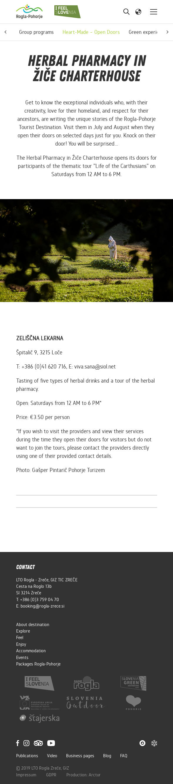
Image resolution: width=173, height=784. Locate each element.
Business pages (80, 755)
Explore (23, 631)
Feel (19, 637)
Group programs (36, 32)
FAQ (123, 755)
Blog (107, 755)
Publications (27, 755)
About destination (32, 624)
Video (52, 755)
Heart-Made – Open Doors (91, 32)
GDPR (52, 775)
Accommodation (31, 650)
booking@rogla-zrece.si (42, 606)
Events (22, 657)
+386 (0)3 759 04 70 (39, 599)
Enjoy (21, 644)
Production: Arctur (83, 775)
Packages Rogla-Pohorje (38, 664)
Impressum (26, 775)
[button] (138, 11)
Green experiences (149, 32)
